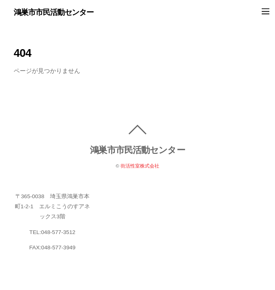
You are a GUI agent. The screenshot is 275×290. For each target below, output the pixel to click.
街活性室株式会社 (140, 165)
